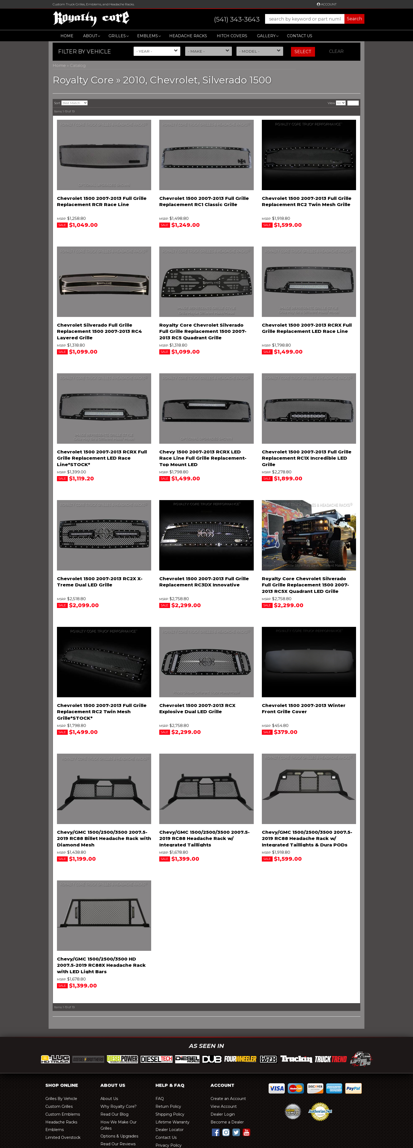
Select (303, 51)
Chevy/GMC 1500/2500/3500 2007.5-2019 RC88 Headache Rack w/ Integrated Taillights (204, 838)
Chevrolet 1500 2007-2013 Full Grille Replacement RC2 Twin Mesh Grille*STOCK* (102, 712)
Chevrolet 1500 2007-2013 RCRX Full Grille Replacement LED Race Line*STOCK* (102, 458)
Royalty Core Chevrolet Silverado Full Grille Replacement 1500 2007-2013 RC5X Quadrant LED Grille (305, 585)
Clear (336, 51)
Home (66, 35)
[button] (283, 19)
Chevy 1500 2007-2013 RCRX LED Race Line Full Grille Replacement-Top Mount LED (202, 458)
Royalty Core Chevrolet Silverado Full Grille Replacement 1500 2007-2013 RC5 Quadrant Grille (202, 331)
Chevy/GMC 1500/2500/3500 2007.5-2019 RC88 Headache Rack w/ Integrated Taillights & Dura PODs (307, 838)
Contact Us (299, 35)
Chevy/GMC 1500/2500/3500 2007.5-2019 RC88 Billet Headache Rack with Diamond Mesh (104, 838)
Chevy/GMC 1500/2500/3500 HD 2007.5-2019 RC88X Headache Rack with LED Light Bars (101, 965)
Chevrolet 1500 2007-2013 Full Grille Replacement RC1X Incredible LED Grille (306, 458)
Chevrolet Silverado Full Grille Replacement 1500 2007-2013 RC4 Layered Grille (99, 331)
